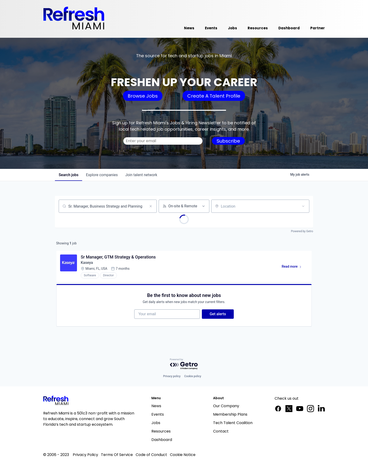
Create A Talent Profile (213, 96)
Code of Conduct (151, 454)
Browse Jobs (143, 96)
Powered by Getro (302, 231)
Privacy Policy (85, 454)
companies (102, 175)
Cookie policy (192, 376)
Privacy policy (171, 376)
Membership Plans (230, 414)
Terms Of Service (117, 454)
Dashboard (161, 439)
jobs (68, 175)
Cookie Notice (183, 454)
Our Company (226, 406)
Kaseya (87, 262)
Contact (221, 431)
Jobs (155, 422)
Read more (293, 267)
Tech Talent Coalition (233, 422)
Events (157, 414)
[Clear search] (151, 206)
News (156, 406)
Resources (161, 431)
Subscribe (228, 141)
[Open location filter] (303, 206)
